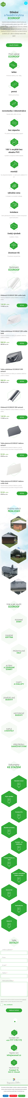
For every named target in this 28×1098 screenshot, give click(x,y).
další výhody (14, 45)
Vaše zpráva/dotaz (7, 981)
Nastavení (6, 1095)
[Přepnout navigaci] (25, 3)
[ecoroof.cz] (3, 4)
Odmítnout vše (13, 1095)
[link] (19, 783)
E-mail (4, 965)
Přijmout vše (22, 1095)
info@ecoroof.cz (14, 1055)
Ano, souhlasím (8, 1004)
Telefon (4, 973)
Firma (3, 957)
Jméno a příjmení (7, 949)
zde (23, 1091)
